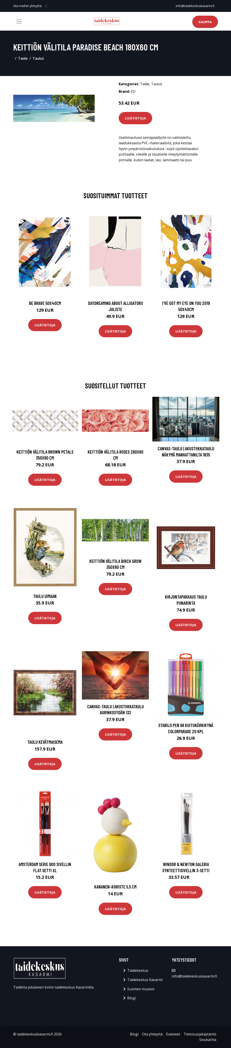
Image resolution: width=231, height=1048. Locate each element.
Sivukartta (207, 1039)
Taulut (38, 58)
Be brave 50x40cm (45, 303)
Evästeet (173, 1034)
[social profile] (46, 6)
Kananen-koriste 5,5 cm (115, 886)
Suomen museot (140, 989)
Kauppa (205, 22)
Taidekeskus (137, 970)
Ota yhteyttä (152, 1034)
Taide (23, 58)
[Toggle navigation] (19, 21)
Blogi (131, 998)
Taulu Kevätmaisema (45, 742)
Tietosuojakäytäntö (200, 1034)
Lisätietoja (135, 118)
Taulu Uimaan (45, 596)
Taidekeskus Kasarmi (145, 979)
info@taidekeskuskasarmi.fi (195, 6)
